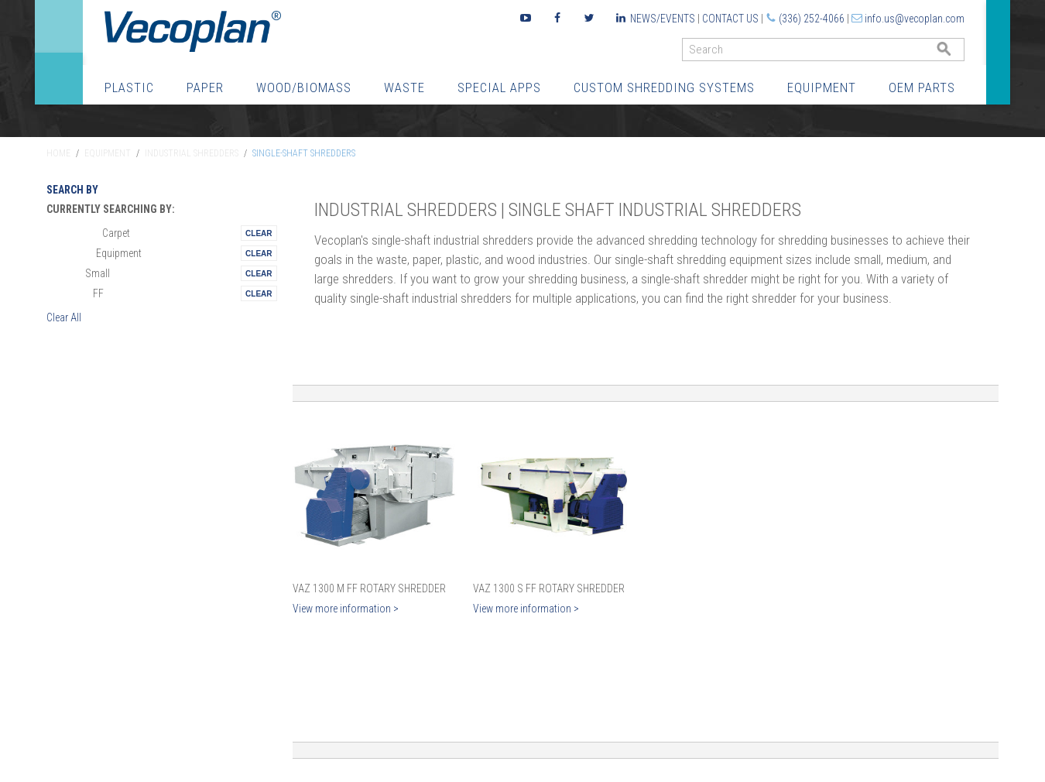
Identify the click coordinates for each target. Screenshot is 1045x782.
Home (58, 153)
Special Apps (499, 87)
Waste (404, 87)
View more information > (346, 608)
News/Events (662, 18)
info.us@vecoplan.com (914, 18)
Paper (205, 87)
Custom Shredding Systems (664, 87)
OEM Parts (922, 87)
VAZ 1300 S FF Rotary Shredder (549, 588)
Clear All (63, 317)
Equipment (821, 87)
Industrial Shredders (191, 153)
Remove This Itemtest (258, 233)
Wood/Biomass (303, 87)
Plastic (129, 87)
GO (958, 53)
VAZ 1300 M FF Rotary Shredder (369, 588)
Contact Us (730, 18)
